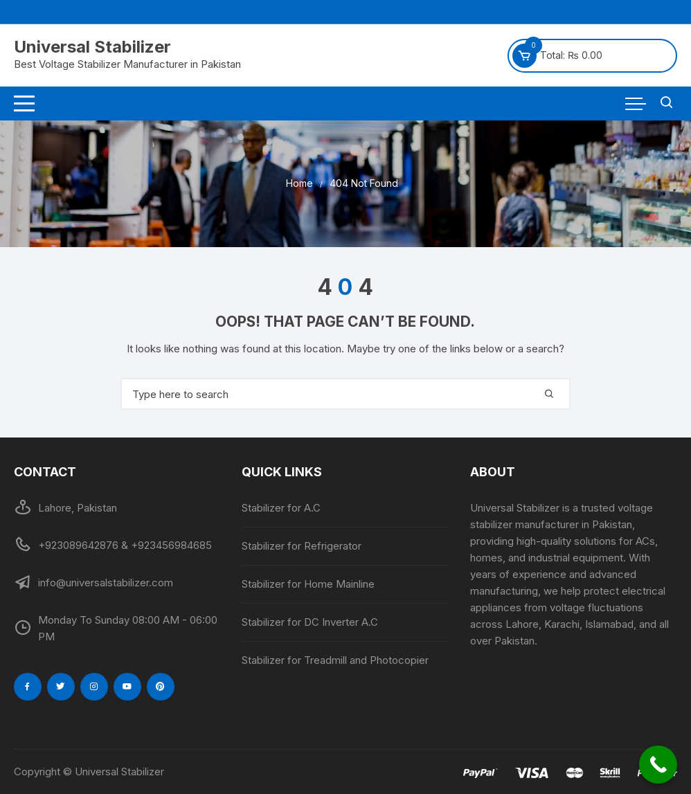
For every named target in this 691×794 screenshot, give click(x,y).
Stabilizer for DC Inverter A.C (310, 622)
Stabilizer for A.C (281, 507)
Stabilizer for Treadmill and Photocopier (335, 660)
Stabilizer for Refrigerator (301, 545)
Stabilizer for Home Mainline (308, 583)
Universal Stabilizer (92, 47)
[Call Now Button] (658, 765)
